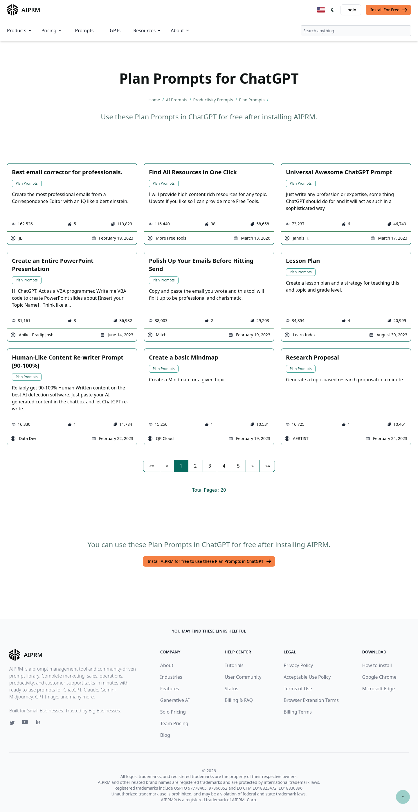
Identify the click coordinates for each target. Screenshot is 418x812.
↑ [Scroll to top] (402, 797)
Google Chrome (379, 677)
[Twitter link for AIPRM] (12, 723)
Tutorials (234, 665)
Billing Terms (298, 712)
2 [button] (195, 466)
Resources (147, 30)
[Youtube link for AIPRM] (25, 723)
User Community (243, 677)
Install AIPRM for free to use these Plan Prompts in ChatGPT (209, 561)
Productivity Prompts (213, 100)
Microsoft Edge (378, 688)
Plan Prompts (252, 100)
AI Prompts (177, 100)
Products (19, 30)
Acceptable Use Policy (307, 677)
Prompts (84, 30)
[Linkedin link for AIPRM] (39, 723)
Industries (171, 677)
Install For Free (389, 10)
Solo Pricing (173, 712)
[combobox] (356, 30)
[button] (151, 466)
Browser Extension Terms (311, 700)
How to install (377, 665)
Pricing (52, 30)
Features (169, 688)
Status (231, 688)
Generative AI (175, 700)
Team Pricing (174, 723)
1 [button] (181, 466)
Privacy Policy (298, 665)
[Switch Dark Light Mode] (333, 10)
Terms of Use (298, 688)
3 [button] (209, 466)
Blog (165, 735)
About (180, 30)
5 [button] (238, 466)
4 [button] (224, 466)
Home (154, 100)
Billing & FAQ (239, 700)
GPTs (115, 30)
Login (350, 9)
